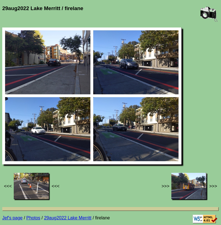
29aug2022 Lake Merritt (67, 217)
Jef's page (12, 217)
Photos (33, 217)
